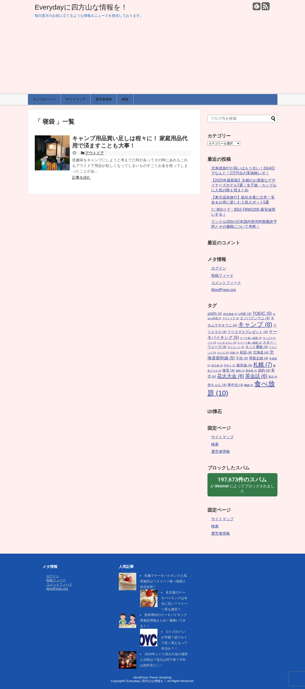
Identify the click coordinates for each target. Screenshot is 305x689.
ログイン (218, 268)
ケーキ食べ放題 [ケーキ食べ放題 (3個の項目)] (251, 338)
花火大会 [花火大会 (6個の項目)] (230, 376)
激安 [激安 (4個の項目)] (228, 370)
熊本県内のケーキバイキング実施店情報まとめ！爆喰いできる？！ (163, 620)
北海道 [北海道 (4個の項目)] (261, 352)
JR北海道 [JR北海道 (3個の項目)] (230, 314)
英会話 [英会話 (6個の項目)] (256, 376)
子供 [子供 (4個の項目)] (242, 358)
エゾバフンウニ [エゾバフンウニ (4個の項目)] (255, 318)
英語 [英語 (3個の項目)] (272, 376)
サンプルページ (44, 99)
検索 (125, 99)
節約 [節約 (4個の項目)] (264, 370)
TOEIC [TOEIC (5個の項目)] (262, 313)
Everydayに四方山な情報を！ (81, 7)
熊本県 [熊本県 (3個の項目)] (251, 370)
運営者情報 (103, 99)
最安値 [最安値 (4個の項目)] (244, 365)
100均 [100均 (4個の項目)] (214, 314)
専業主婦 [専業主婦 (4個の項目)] (258, 358)
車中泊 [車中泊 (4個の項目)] (235, 385)
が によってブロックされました (242, 484)
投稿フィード (222, 276)
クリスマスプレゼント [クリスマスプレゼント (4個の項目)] (248, 332)
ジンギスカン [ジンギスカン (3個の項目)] (226, 342)
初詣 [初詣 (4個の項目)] (246, 352)
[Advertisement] (153, 58)
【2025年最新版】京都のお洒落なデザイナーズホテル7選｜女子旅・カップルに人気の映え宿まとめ (244, 185)
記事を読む (81, 177)
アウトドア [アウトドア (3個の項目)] (230, 318)
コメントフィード (226, 283)
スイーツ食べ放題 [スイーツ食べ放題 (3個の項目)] (249, 342)
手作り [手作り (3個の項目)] (229, 365)
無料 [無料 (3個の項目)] (240, 370)
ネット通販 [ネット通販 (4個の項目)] (256, 347)
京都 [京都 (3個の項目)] (234, 352)
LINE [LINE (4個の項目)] (244, 314)
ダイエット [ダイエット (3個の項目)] (236, 347)
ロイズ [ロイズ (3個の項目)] (223, 352)
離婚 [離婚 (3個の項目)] (248, 385)
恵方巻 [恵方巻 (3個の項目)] (217, 365)
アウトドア (94, 153)
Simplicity (165, 677)
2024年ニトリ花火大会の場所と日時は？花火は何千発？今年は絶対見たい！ (164, 659)
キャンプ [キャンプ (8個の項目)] (255, 324)
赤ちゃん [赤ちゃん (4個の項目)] (217, 385)
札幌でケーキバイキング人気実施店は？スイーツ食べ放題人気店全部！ (163, 581)
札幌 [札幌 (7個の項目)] (262, 365)
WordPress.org (223, 290)
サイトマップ (75, 99)
